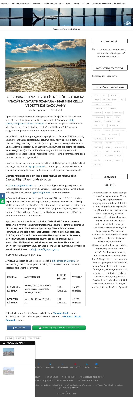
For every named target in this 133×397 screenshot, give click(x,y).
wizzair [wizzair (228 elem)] (119, 168)
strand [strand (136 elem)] (119, 150)
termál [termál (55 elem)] (96, 159)
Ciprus (9, 338)
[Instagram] (62, 366)
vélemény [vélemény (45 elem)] (97, 168)
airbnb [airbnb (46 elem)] (96, 95)
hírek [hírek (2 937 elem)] (120, 118)
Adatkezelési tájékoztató (92, 376)
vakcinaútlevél (33, 338)
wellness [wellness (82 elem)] (108, 168)
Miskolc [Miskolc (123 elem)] (108, 132)
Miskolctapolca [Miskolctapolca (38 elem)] (99, 136)
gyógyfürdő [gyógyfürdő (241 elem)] (120, 114)
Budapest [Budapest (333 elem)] (116, 104)
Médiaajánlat (118, 4)
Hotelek (35, 4)
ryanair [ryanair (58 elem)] (96, 150)
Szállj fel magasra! (52, 4)
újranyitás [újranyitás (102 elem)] (97, 173)
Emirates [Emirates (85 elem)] (114, 109)
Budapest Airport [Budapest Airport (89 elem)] (100, 109)
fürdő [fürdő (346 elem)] (108, 114)
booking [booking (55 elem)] (105, 104)
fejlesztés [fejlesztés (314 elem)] (97, 114)
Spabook (4, 4)
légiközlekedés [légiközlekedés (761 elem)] (99, 127)
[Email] (96, 366)
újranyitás (20, 338)
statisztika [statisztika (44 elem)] (108, 150)
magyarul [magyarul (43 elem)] (97, 132)
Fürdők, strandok (20, 4)
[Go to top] (66, 393)
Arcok (68, 4)
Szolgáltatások (80, 4)
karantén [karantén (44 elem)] (97, 123)
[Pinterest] (75, 366)
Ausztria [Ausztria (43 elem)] (116, 95)
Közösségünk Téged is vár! (105, 75)
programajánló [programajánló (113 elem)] (113, 141)
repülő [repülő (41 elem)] (96, 145)
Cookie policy (68, 376)
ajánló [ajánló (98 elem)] (105, 95)
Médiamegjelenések (101, 4)
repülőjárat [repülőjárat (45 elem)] (108, 145)
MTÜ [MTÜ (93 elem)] (111, 136)
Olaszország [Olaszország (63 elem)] (99, 141)
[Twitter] (50, 366)
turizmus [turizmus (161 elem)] (107, 159)
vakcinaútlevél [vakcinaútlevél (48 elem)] (99, 164)
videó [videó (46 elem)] (112, 164)
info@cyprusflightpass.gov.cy (44, 249)
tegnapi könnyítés (36, 166)
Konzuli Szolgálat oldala (19, 185)
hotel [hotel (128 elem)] (111, 118)
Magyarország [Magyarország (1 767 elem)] (115, 127)
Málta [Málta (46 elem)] (120, 136)
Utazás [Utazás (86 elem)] (117, 159)
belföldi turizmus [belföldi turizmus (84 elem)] (111, 100)
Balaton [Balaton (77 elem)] (97, 100)
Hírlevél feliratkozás (88, 380)
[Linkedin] (87, 366)
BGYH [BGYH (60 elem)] (96, 104)
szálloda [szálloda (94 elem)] (112, 155)
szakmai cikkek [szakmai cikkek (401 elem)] (99, 155)
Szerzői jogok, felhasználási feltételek (54, 380)
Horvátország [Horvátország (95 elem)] (99, 118)
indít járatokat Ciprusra (63, 260)
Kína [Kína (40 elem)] (121, 123)
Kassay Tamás (39, 109)
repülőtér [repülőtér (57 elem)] (121, 145)
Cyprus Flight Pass (41, 192)
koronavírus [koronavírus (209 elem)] (110, 123)
